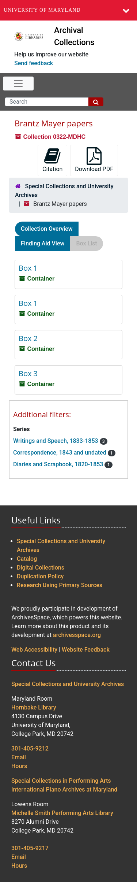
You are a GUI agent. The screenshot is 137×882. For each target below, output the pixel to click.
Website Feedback (86, 649)
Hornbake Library (33, 707)
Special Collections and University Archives (67, 684)
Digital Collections (40, 567)
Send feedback (33, 63)
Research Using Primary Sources (59, 585)
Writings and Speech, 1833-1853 (56, 440)
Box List (86, 243)
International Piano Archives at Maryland (64, 789)
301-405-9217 (30, 848)
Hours (19, 766)
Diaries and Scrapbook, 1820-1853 (58, 464)
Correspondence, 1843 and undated (60, 452)
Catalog (27, 558)
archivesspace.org (77, 634)
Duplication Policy (40, 576)
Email (18, 757)
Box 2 (28, 338)
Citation (52, 160)
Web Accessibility (34, 649)
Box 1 (28, 268)
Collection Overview (47, 228)
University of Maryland (42, 10)
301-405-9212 (30, 748)
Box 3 (28, 373)
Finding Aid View (42, 243)
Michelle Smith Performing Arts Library (62, 812)
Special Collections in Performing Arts (61, 780)
